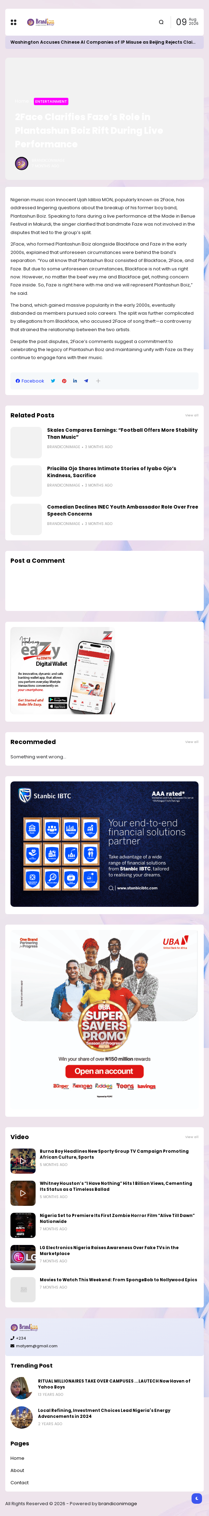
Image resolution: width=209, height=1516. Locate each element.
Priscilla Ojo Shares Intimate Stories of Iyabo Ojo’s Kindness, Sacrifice (111, 472)
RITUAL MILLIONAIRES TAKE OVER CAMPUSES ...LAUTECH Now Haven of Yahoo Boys (114, 1384)
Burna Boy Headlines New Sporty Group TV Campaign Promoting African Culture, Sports (114, 1154)
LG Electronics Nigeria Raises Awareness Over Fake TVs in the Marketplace (109, 1250)
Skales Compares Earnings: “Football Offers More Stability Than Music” (122, 433)
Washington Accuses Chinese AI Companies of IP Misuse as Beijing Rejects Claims (105, 42)
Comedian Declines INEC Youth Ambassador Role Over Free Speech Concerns (122, 510)
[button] (98, 381)
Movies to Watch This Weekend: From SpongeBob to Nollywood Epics (118, 1280)
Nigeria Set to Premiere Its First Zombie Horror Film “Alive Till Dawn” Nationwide (117, 1218)
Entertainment (51, 101)
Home (22, 101)
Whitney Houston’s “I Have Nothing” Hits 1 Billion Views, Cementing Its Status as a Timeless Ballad (116, 1186)
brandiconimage (117, 1503)
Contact (19, 1482)
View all (192, 415)
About (17, 1470)
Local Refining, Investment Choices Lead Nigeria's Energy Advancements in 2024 (104, 1413)
